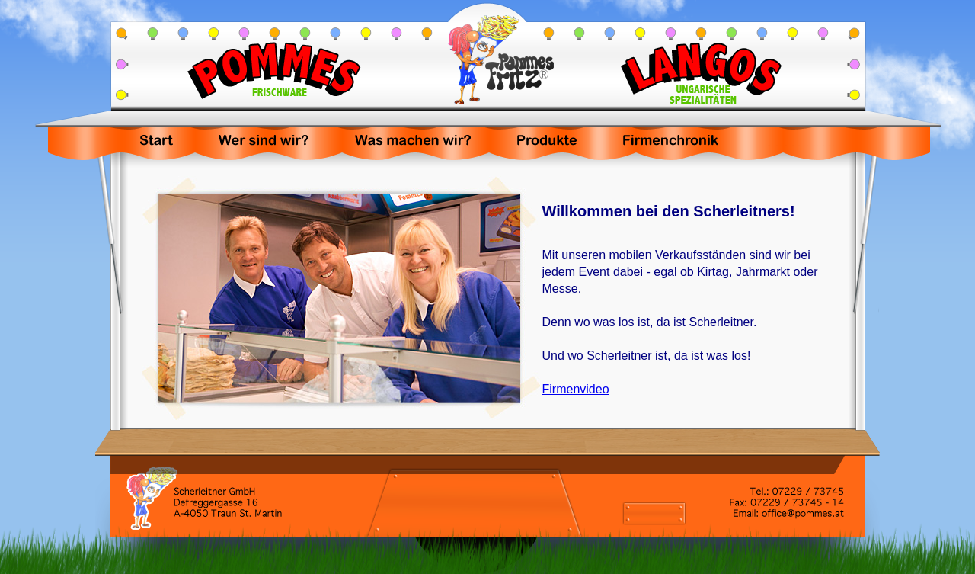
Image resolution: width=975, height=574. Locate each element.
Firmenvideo (575, 389)
